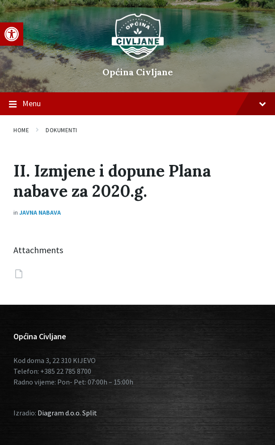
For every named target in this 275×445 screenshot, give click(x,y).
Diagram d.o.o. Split (67, 412)
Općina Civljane (137, 72)
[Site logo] (138, 56)
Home (21, 130)
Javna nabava (40, 212)
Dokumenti (61, 130)
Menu (137, 104)
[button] (11, 34)
